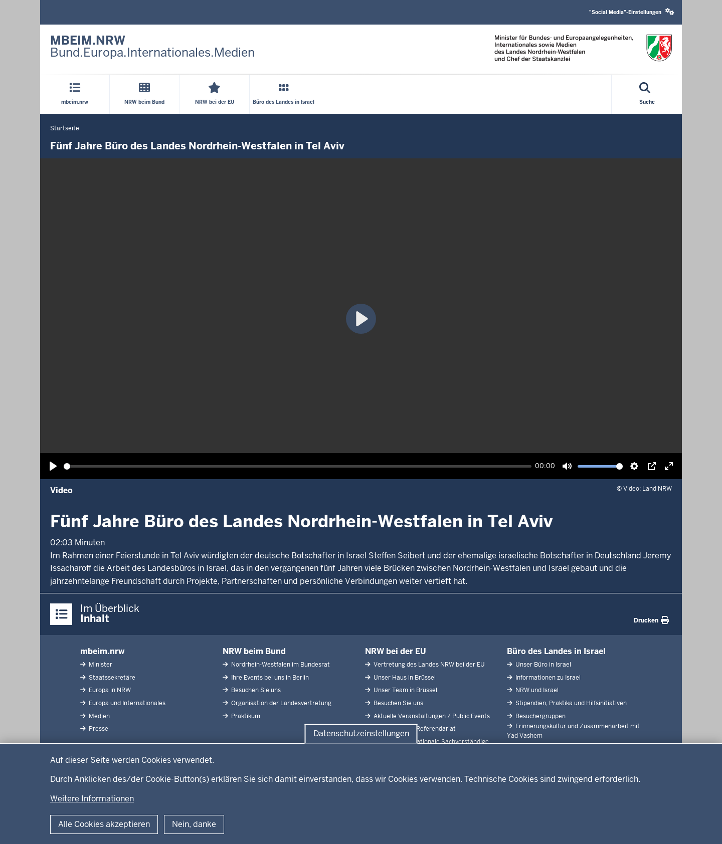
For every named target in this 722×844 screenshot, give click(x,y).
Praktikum (245, 716)
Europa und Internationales (126, 703)
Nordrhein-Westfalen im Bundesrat (280, 665)
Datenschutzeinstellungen (361, 733)
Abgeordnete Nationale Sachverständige (430, 742)
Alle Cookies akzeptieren (104, 824)
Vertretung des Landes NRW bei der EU (428, 665)
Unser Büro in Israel (542, 665)
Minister (99, 665)
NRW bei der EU (395, 651)
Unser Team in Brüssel (404, 690)
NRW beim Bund (254, 651)
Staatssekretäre (111, 678)
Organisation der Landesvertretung (280, 703)
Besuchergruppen (540, 716)
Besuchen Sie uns (255, 690)
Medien (98, 716)
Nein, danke (194, 824)
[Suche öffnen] (647, 94)
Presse (97, 729)
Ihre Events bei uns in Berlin (269, 678)
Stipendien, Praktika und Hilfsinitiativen (570, 703)
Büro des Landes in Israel (556, 651)
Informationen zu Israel (547, 678)
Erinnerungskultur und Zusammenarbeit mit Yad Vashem (573, 731)
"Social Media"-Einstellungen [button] (631, 12)
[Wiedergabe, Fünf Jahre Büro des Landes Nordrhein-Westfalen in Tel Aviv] (53, 466)
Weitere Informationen (92, 798)
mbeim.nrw (102, 651)
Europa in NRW (109, 690)
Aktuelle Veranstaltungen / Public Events (431, 716)
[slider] (297, 466)
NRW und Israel (536, 690)
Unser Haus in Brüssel (404, 678)
